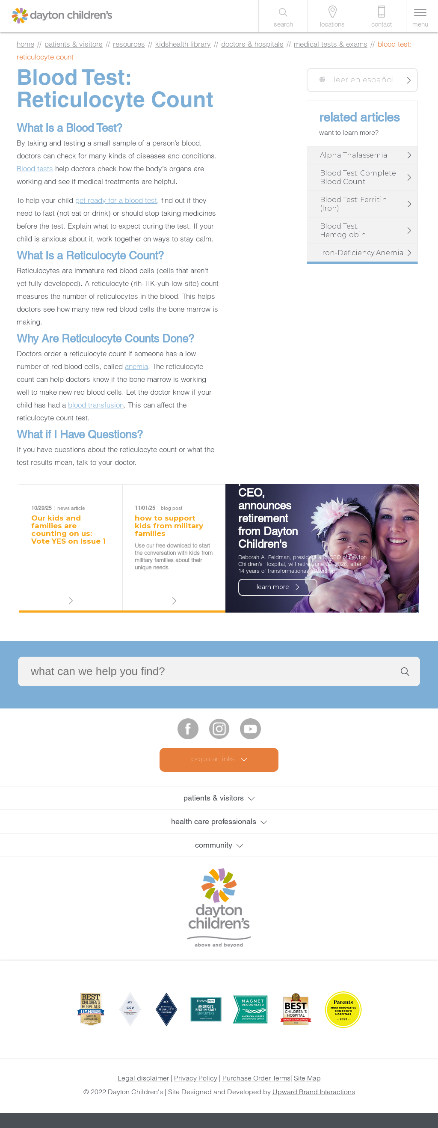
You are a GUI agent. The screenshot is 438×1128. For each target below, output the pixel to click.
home (25, 43)
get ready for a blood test (116, 200)
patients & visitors (73, 43)
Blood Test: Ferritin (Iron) (353, 204)
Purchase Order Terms (256, 1078)
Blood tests (35, 168)
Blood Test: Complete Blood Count (358, 177)
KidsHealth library (183, 43)
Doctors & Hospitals (252, 43)
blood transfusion (96, 404)
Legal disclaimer (143, 1078)
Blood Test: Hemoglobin (343, 230)
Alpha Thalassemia (354, 155)
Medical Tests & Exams (330, 43)
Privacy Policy (195, 1078)
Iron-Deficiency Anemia (362, 253)
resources (129, 43)
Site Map (307, 1078)
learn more (273, 587)
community (213, 844)
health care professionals (213, 821)
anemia (136, 366)
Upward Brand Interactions (313, 1091)
